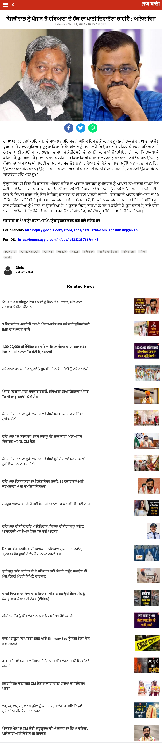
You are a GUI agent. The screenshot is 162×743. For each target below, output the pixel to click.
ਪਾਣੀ (7, 257)
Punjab (62, 251)
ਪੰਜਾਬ (142, 251)
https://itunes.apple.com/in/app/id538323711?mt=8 (58, 240)
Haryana (10, 251)
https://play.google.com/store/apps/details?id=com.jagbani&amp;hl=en (81, 230)
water (75, 251)
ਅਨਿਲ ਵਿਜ (128, 251)
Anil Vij (48, 251)
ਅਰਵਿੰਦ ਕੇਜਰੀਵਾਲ (108, 251)
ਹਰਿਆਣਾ (88, 251)
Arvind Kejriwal (29, 251)
